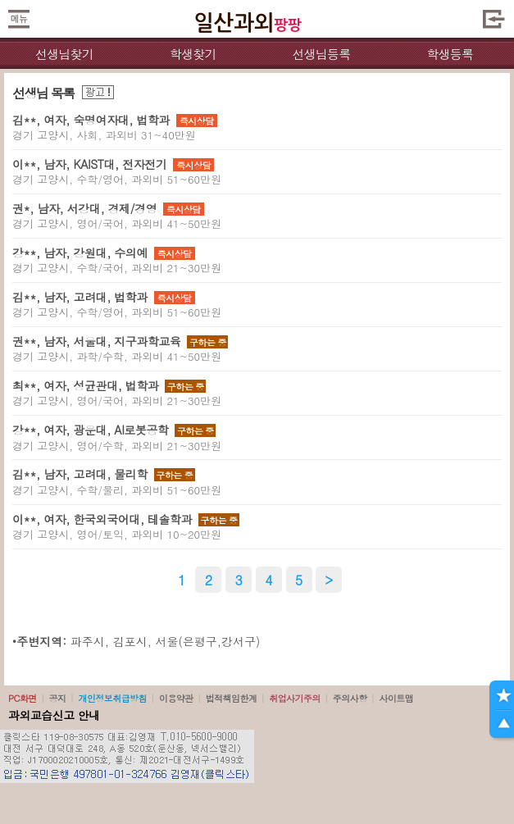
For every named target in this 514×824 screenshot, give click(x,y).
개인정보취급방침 (112, 698)
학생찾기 (193, 53)
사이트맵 (396, 698)
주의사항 (350, 698)
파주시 (88, 641)
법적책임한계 (231, 698)
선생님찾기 (64, 53)
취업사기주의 (295, 698)
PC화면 (22, 698)
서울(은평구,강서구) (208, 641)
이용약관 (176, 698)
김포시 (130, 641)
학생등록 (449, 53)
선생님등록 (321, 53)
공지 (57, 698)
